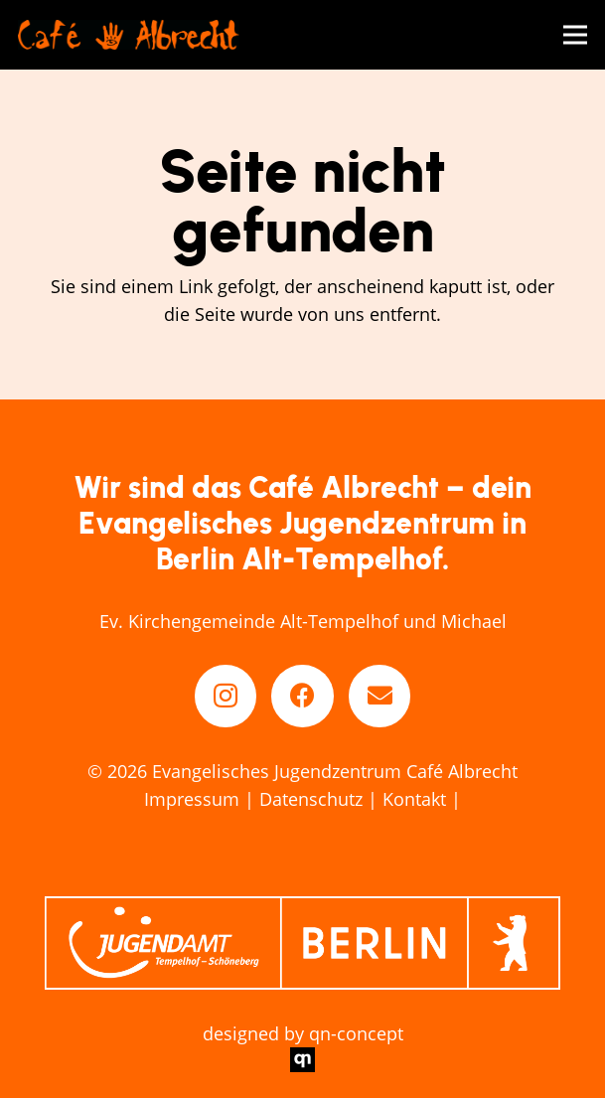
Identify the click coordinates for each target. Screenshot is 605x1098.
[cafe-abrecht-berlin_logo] (128, 35)
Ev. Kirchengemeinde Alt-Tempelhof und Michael (303, 621)
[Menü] (575, 35)
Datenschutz (311, 799)
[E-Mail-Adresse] (380, 696)
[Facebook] (302, 696)
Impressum (191, 799)
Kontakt (414, 799)
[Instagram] (226, 696)
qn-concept (356, 1033)
